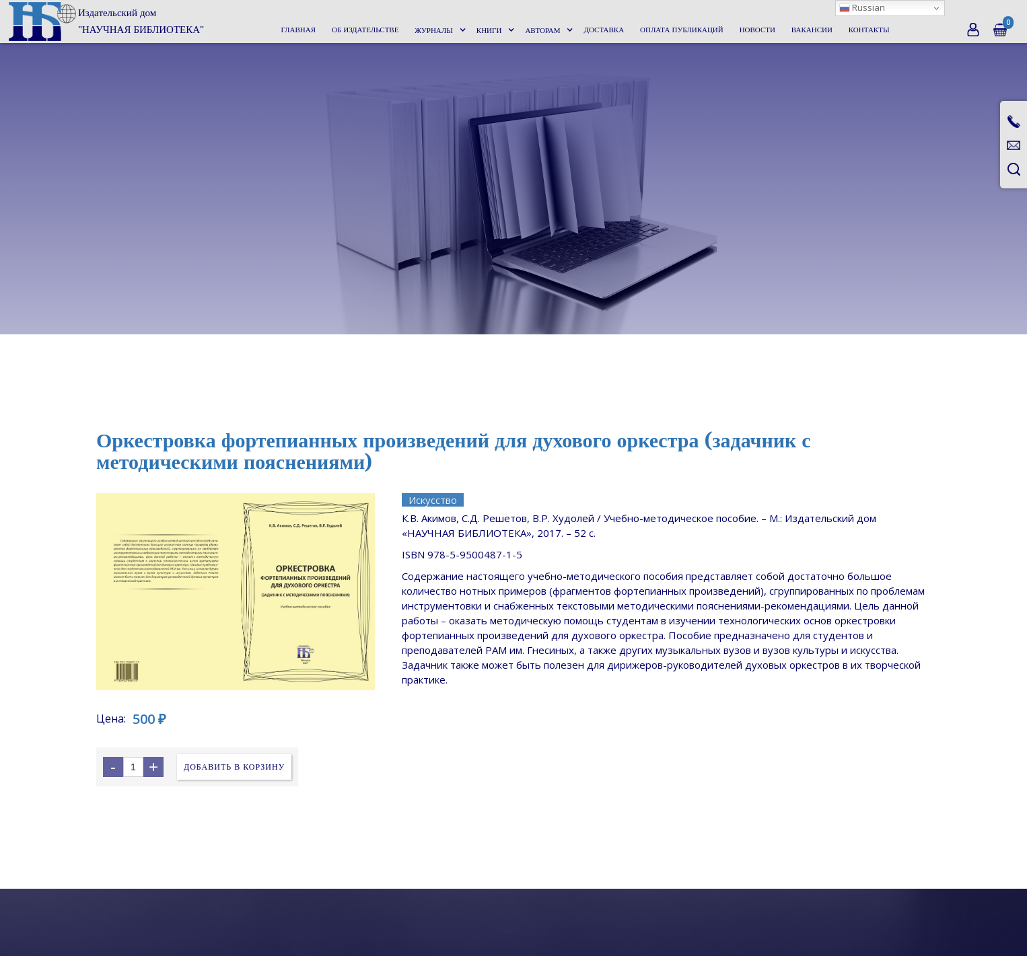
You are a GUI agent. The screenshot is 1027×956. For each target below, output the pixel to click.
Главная (298, 30)
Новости (757, 30)
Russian (862, 7)
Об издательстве (365, 30)
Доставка (603, 30)
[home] (105, 21)
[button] (439, 30)
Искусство (433, 500)
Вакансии (812, 30)
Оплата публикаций (681, 30)
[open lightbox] (235, 591)
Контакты (869, 30)
